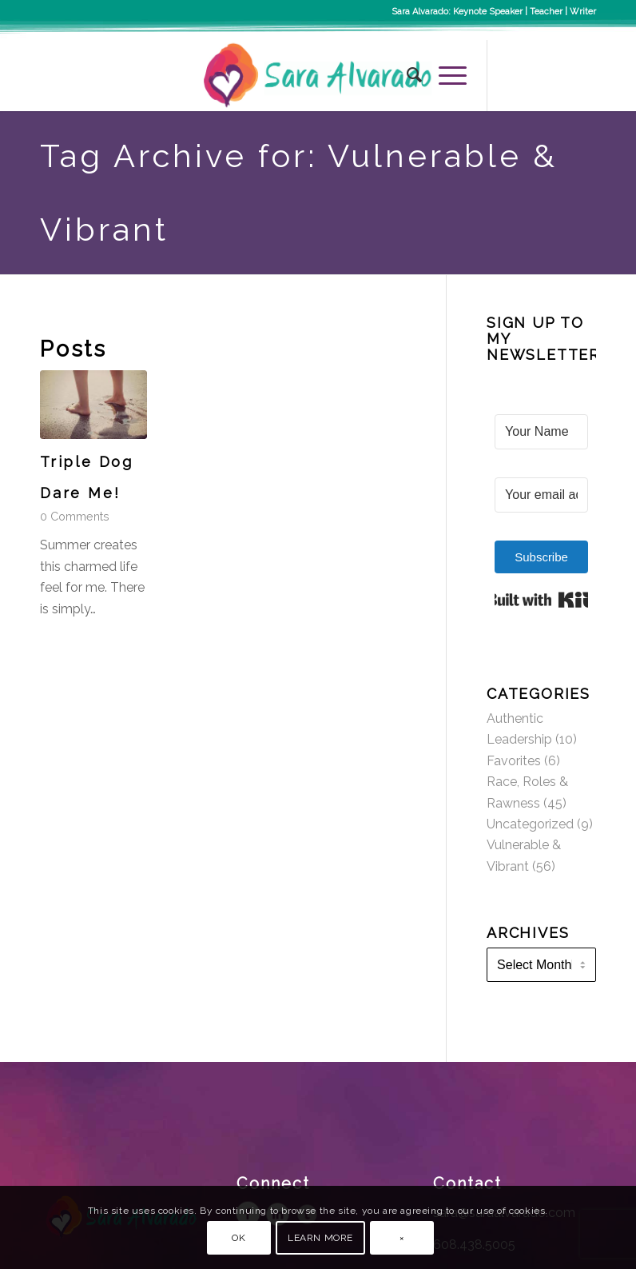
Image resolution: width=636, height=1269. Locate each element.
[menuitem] (407, 75)
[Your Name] (541, 431)
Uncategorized (530, 824)
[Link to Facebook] (512, 75)
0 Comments (74, 516)
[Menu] (445, 75)
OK (238, 1237)
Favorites (514, 760)
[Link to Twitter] (560, 75)
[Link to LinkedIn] (584, 75)
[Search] (407, 75)
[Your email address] (541, 495)
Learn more (320, 1237)
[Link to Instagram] (536, 75)
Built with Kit (541, 599)
